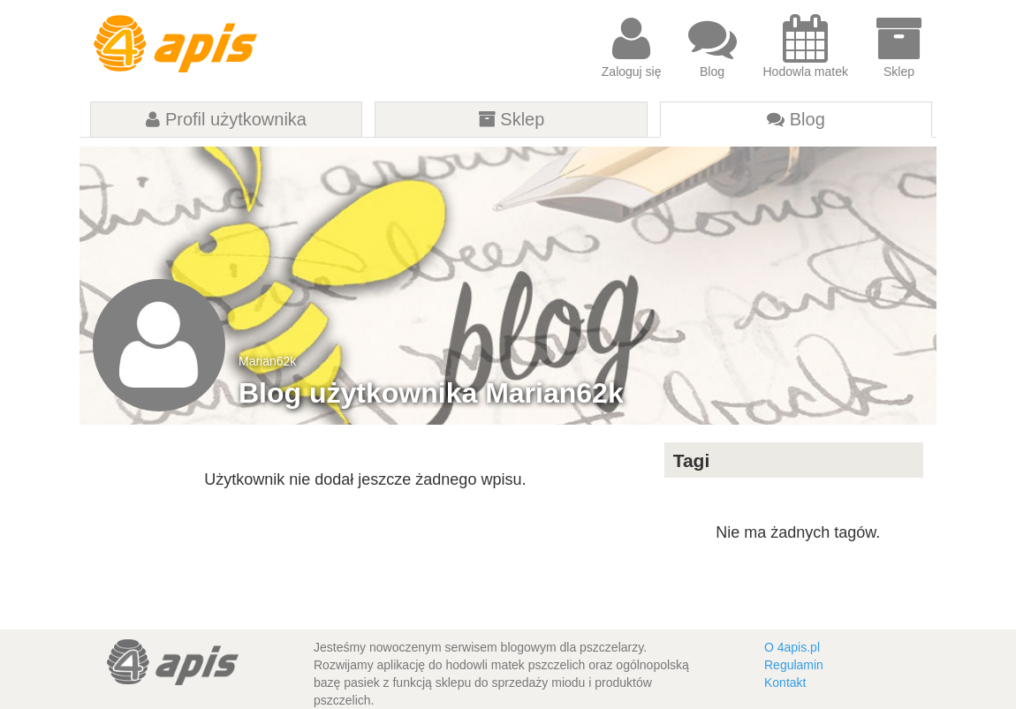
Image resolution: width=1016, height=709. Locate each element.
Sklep (899, 46)
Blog (712, 46)
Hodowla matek (806, 46)
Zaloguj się (632, 46)
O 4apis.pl (792, 647)
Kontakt (785, 682)
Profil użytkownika (226, 119)
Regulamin (793, 665)
